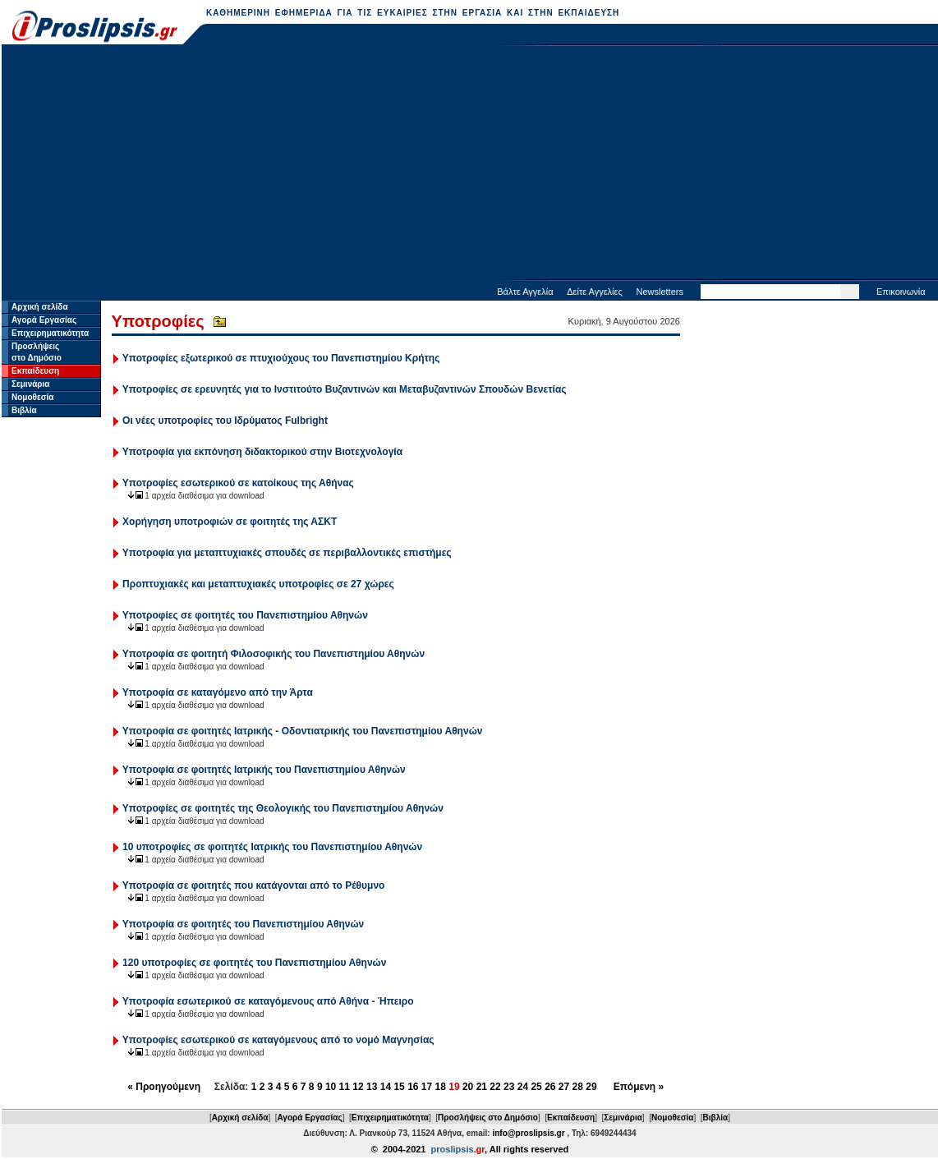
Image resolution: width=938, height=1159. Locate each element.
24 (522, 1086)
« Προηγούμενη (163, 1086)
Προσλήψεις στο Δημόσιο (488, 1117)
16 (412, 1086)
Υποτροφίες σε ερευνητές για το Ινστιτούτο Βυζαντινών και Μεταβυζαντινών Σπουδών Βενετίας (344, 389)
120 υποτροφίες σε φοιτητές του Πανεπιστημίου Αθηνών (254, 962)
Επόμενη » (639, 1086)
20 (467, 1086)
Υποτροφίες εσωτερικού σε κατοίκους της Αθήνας (238, 483)
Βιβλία (24, 410)
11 (344, 1086)
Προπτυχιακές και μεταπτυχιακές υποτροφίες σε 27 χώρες (258, 584)
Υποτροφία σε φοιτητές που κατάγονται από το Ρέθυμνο (253, 885)
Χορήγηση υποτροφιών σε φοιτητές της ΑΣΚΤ (229, 521)
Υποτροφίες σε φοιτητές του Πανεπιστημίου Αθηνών (245, 615)
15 (398, 1086)
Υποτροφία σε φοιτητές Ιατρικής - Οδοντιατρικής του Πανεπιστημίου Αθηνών (302, 731)
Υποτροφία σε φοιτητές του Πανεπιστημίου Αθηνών (243, 924)
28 (577, 1086)
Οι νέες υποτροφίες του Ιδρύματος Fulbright (225, 420)
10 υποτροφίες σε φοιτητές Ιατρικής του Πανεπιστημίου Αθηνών (272, 847)
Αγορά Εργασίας (43, 319)
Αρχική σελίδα (39, 306)
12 (357, 1086)
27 (564, 1086)
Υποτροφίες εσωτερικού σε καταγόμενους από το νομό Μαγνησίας (278, 1040)
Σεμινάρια (30, 384)
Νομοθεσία (32, 397)
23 (508, 1086)
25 (536, 1086)
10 (330, 1086)
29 (591, 1086)
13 (371, 1086)
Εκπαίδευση (35, 370)
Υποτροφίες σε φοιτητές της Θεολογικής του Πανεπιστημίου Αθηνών (283, 808)
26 (550, 1086)
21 (481, 1086)
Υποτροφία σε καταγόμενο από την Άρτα (217, 692)
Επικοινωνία (901, 292)
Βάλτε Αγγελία (525, 292)
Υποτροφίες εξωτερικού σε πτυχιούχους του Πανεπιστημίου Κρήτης (281, 358)
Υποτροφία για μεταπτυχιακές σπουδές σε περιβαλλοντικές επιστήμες (287, 553)
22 (495, 1086)
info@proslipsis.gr (528, 1133)
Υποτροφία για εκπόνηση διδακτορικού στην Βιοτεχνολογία (262, 452)
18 (440, 1086)
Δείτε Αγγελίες (595, 292)
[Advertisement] (469, 164)
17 (426, 1086)
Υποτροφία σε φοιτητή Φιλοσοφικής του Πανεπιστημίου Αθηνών (273, 654)
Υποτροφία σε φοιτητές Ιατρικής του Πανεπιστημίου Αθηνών (264, 769)
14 (385, 1086)
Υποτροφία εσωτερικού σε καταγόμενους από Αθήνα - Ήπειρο (268, 1001)
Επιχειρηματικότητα (50, 333)
